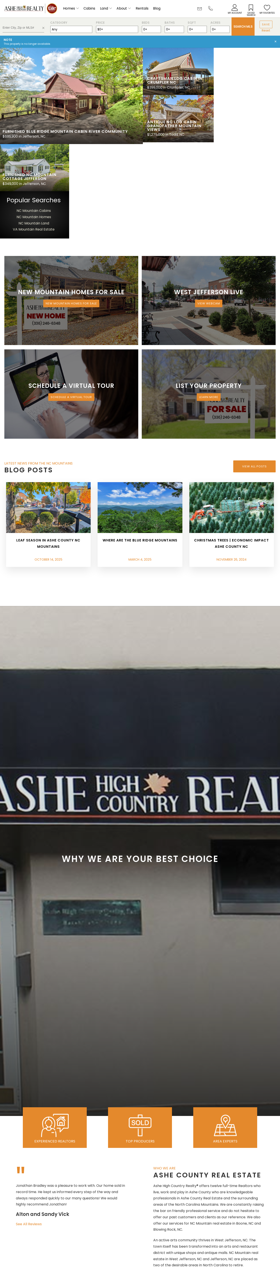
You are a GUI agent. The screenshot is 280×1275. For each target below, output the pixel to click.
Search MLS (243, 26)
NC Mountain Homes (246, 120)
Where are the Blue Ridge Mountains (140, 444)
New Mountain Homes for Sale (71, 207)
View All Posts (254, 370)
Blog (156, 8)
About (122, 8)
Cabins (89, 8)
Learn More (208, 301)
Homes (69, 8)
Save (266, 24)
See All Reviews (29, 1127)
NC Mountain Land (246, 126)
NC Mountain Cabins (246, 114)
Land (104, 8)
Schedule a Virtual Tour (71, 301)
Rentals (142, 8)
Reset (266, 30)
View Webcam (208, 207)
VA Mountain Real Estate (246, 133)
